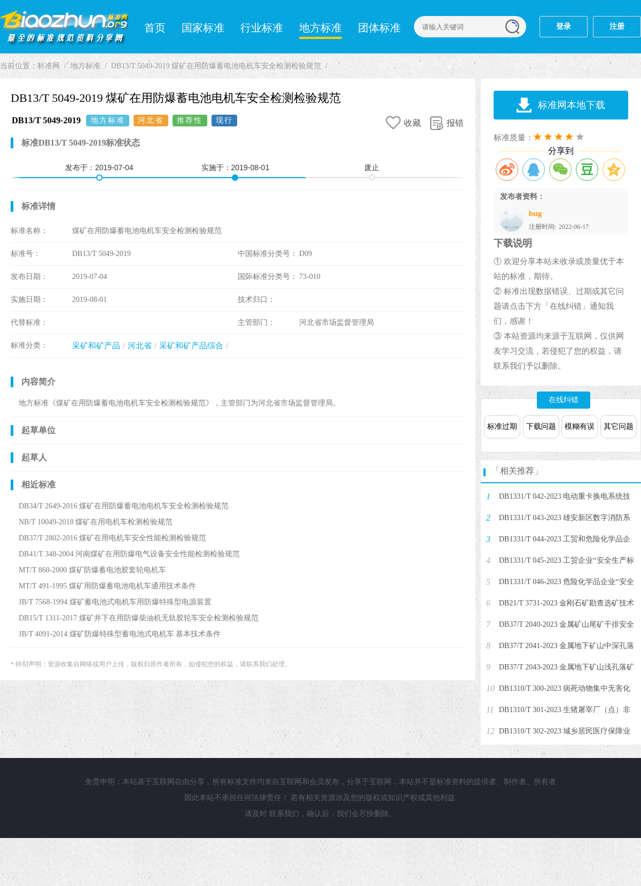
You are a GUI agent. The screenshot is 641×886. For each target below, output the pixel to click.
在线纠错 (564, 400)
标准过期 (502, 426)
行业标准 (261, 28)
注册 (616, 26)
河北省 (140, 345)
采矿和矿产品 (96, 345)
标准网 (64, 26)
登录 (563, 26)
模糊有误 (580, 426)
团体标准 (379, 28)
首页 (155, 28)
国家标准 (203, 28)
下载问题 (541, 426)
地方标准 (320, 28)
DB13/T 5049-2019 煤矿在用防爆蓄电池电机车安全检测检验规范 (216, 66)
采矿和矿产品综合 (191, 345)
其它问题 (619, 426)
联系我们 (284, 814)
